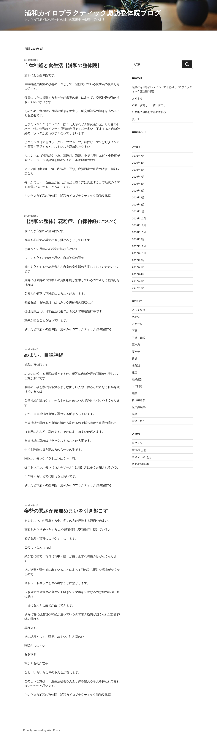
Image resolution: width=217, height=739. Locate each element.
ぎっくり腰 (138, 309)
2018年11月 (139, 225)
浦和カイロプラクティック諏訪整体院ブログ (92, 13)
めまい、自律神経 (43, 355)
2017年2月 (138, 287)
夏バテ (136, 119)
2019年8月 (138, 169)
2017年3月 (138, 280)
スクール (137, 323)
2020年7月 (138, 155)
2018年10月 (139, 232)
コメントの (141, 456)
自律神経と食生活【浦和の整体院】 (63, 65)
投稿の (139, 450)
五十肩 (136, 344)
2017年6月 (138, 267)
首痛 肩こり (140, 421)
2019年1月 (138, 211)
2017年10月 (139, 253)
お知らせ (137, 98)
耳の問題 (137, 386)
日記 (134, 358)
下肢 (134, 330)
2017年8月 (138, 260)
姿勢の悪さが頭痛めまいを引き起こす (66, 511)
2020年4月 (138, 162)
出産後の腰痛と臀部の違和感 (149, 112)
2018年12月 (139, 218)
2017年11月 (139, 246)
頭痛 (134, 414)
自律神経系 (138, 400)
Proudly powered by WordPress (41, 730)
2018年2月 (138, 239)
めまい (136, 316)
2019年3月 (138, 197)
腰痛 (134, 393)
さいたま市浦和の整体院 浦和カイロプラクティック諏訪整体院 (67, 195)
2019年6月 (138, 183)
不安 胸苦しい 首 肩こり (149, 105)
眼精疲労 (137, 379)
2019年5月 (138, 190)
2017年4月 (138, 274)
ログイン (137, 442)
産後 (134, 372)
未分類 (136, 365)
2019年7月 (138, 176)
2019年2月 (138, 204)
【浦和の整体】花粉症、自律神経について (70, 221)
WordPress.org (140, 463)
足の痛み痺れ (140, 407)
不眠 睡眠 (138, 337)
